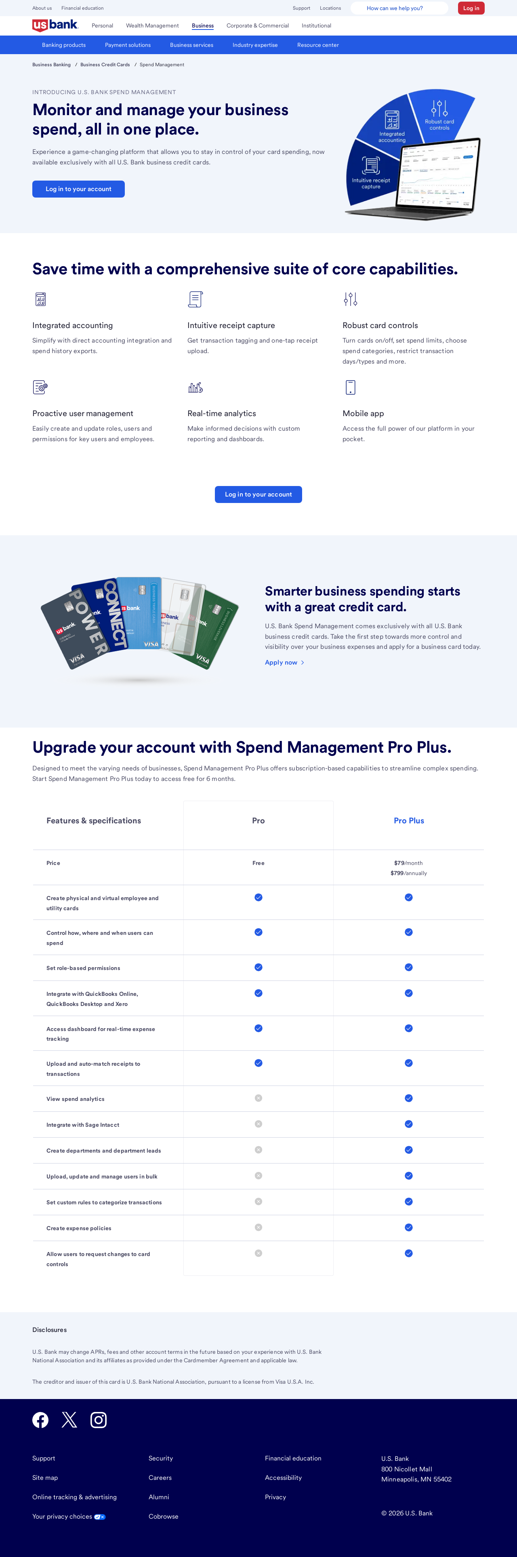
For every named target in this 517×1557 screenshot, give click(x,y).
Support (301, 8)
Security (161, 1458)
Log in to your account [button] (78, 189)
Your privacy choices (69, 1516)
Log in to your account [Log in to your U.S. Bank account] (258, 494)
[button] (471, 8)
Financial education (82, 8)
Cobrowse (164, 1516)
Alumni (159, 1497)
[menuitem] (55, 26)
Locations (330, 8)
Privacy (275, 1497)
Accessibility (283, 1477)
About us (42, 8)
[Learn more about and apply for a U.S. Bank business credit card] (285, 663)
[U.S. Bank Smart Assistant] (399, 8)
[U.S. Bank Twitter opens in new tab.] (69, 1420)
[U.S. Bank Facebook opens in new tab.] (40, 1420)
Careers (160, 1477)
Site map (45, 1477)
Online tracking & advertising (74, 1497)
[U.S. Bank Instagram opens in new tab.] (98, 1420)
